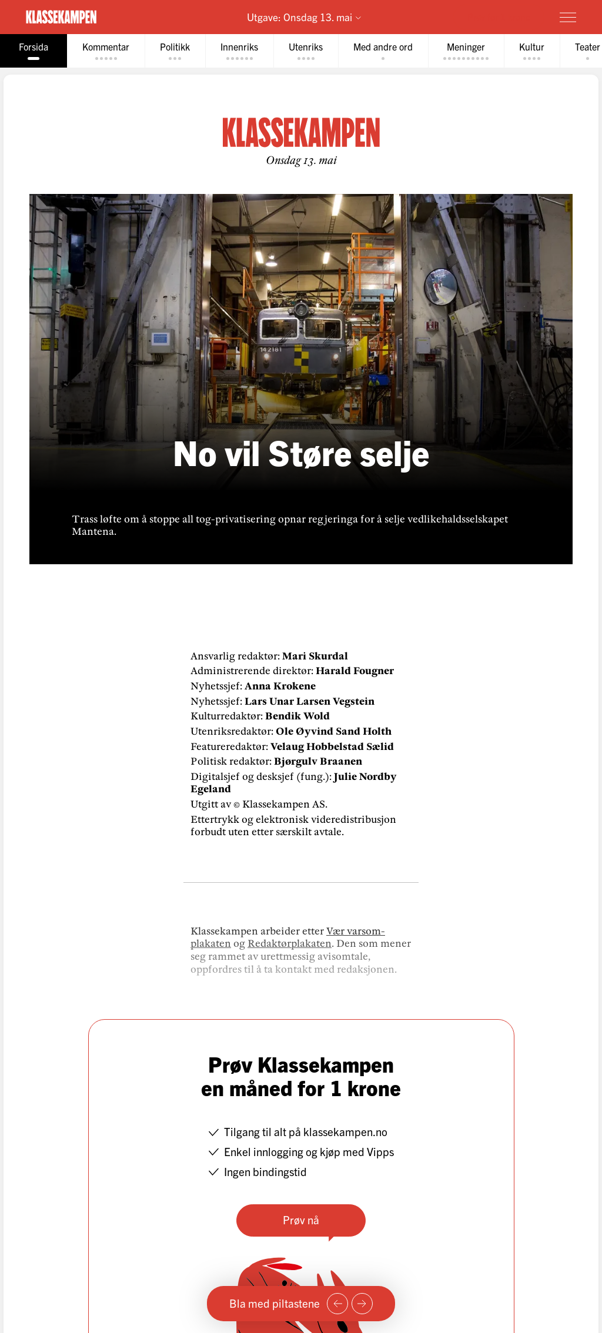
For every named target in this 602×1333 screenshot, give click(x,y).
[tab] (33, 51)
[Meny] (568, 17)
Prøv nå (301, 1220)
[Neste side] (362, 1303)
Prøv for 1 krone (498, 16)
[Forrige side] (337, 1303)
